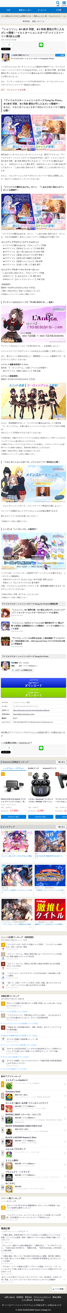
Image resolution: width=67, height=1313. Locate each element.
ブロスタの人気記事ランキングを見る (15, 1069)
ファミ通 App (9, 4)
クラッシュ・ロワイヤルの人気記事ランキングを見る (19, 1045)
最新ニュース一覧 (40, 16)
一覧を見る (61, 762)
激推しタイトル (38, 21)
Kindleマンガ (33, 768)
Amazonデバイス (49, 768)
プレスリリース (54, 16)
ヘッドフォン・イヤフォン (13, 768)
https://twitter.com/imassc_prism (23, 714)
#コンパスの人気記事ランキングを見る (15, 1011)
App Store (33, 683)
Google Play (33, 693)
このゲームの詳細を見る (23, 670)
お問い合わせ (9, 1297)
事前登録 (26, 21)
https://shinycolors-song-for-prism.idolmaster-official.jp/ (31, 710)
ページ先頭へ (60, 1289)
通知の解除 (56, 1297)
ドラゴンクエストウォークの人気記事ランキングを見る (20, 1023)
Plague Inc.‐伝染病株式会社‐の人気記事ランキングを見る (20, 1035)
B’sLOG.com (39, 1300)
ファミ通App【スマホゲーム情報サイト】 (16, 16)
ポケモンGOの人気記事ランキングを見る (16, 1057)
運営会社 (28, 1297)
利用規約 (19, 1297)
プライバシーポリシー (42, 1297)
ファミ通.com (27, 1300)
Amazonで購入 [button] (13, 817)
